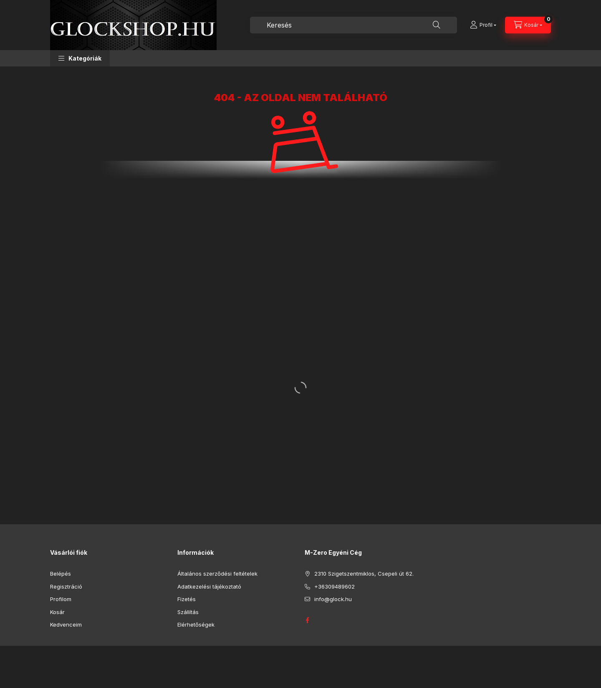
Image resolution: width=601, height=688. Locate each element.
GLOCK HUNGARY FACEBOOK (307, 620)
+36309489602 (334, 586)
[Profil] (483, 25)
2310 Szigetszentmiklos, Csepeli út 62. (364, 573)
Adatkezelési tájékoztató (209, 586)
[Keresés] (436, 25)
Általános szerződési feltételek (217, 573)
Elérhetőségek (196, 624)
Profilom (60, 599)
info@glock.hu (333, 599)
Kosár (57, 612)
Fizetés (186, 599)
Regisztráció (66, 586)
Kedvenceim (66, 624)
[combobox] (353, 25)
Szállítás (188, 612)
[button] (80, 58)
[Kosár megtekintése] (528, 25)
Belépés (60, 573)
